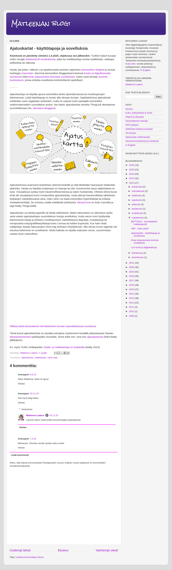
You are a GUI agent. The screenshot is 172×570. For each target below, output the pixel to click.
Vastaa (21, 383)
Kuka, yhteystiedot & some (138, 113)
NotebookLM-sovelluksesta (40, 59)
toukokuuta (137, 213)
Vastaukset (26, 409)
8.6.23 (33, 374)
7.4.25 (33, 438)
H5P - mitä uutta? (140, 228)
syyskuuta (137, 200)
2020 (132, 267)
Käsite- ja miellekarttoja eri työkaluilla (64, 347)
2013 (132, 298)
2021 (132, 263)
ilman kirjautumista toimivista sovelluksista (51, 76)
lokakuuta (137, 195)
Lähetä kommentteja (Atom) (30, 557)
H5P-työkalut (131, 125)
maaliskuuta (138, 217)
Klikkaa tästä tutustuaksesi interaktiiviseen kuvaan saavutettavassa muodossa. (53, 326)
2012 (132, 302)
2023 (132, 178)
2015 (132, 289)
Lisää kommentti (20, 455)
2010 (132, 311)
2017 (132, 280)
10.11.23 (34, 393)
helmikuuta (137, 253)
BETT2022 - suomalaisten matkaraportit (144, 222)
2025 (132, 169)
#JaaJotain (27, 73)
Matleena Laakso (35, 415)
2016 (132, 285)
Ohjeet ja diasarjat (134, 117)
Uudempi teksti (20, 550)
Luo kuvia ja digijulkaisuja (144, 247)
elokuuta (136, 204)
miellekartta (40, 357)
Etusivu (63, 550)
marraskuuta (138, 191)
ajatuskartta (27, 357)
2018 (132, 276)
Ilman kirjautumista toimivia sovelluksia (144, 241)
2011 (132, 307)
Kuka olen (130, 63)
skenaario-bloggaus (43, 108)
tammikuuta (138, 257)
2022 (132, 183)
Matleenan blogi (40, 23)
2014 (132, 293)
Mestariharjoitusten (20, 336)
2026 (132, 165)
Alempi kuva (84, 202)
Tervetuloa (130, 133)
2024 (132, 174)
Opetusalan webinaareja (137, 137)
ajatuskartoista (95, 336)
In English (145, 70)
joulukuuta (137, 186)
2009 (132, 316)
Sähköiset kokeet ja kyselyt (139, 129)
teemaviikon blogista (92, 69)
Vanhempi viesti (107, 550)
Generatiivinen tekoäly (136, 121)
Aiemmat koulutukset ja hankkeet (142, 141)
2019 (132, 271)
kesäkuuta (137, 208)
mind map (52, 357)
